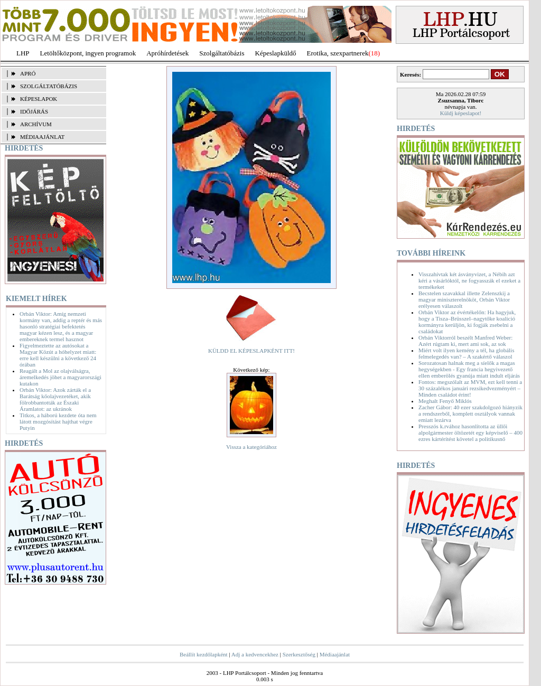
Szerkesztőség (299, 654)
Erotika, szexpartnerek (338, 53)
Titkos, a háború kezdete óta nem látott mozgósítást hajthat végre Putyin (58, 421)
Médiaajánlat (335, 654)
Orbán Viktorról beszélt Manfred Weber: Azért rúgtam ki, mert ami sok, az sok (465, 340)
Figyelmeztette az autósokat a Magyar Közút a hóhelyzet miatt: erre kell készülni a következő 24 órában (58, 355)
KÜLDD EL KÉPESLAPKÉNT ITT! (251, 350)
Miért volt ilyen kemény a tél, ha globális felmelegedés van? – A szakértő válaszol (466, 353)
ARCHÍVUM (36, 124)
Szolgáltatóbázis (221, 53)
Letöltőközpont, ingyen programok (88, 53)
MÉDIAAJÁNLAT (42, 137)
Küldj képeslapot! (461, 113)
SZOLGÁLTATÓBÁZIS (48, 86)
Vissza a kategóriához (251, 447)
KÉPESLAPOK (38, 99)
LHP (23, 53)
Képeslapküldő (275, 53)
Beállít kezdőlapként (204, 654)
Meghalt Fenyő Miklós (445, 401)
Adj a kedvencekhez (254, 654)
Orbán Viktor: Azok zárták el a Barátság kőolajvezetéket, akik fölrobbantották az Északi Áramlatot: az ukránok (55, 399)
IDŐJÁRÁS (34, 111)
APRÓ (27, 73)
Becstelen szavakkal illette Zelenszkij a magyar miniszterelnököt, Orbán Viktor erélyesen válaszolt (464, 299)
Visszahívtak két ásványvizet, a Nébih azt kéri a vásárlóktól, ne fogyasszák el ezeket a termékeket (469, 280)
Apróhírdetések (167, 53)
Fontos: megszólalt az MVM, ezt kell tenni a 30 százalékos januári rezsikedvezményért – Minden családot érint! (470, 388)
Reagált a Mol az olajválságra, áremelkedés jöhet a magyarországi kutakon (60, 377)
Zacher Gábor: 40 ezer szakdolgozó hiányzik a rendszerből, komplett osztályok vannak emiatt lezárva (470, 413)
